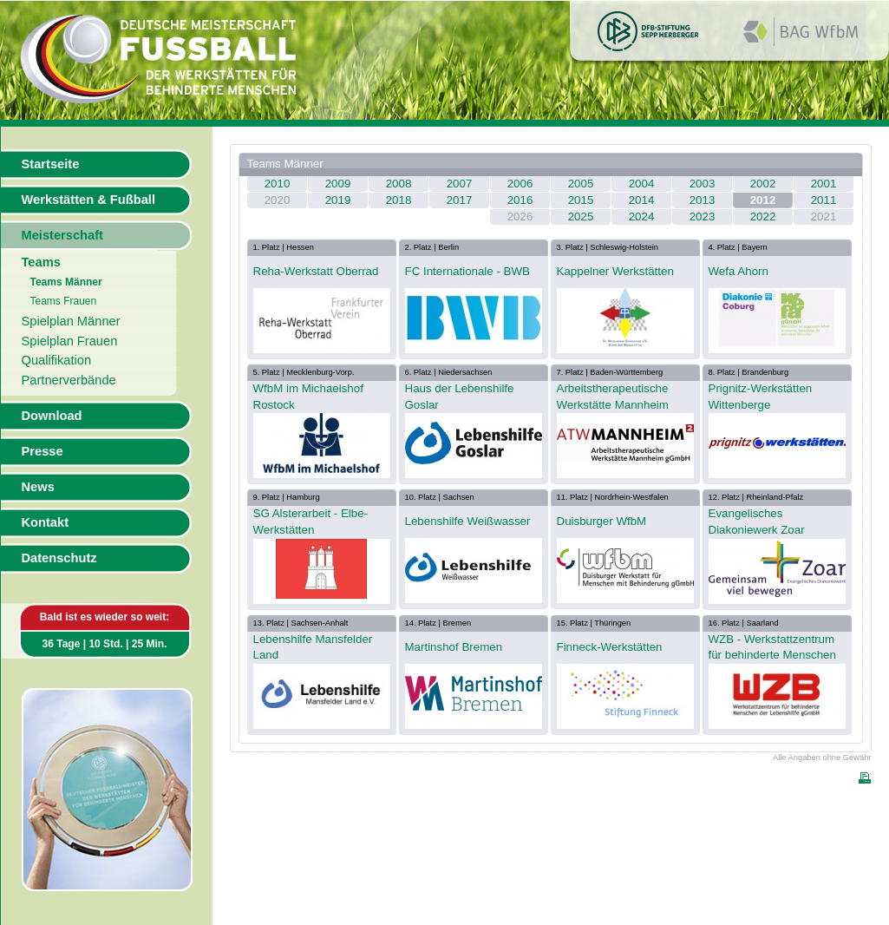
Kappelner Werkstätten (615, 271)
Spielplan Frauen (70, 341)
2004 (642, 183)
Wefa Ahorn (738, 271)
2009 (338, 183)
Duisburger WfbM (602, 521)
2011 (824, 200)
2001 (824, 183)
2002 (763, 183)
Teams (41, 262)
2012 (763, 200)
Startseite (51, 164)
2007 (460, 183)
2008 (399, 183)
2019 (338, 200)
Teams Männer (66, 282)
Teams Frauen (63, 301)
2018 (399, 200)
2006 (520, 183)
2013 (703, 200)
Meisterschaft (63, 235)
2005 (581, 183)
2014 (642, 200)
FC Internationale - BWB (467, 271)
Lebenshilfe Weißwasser (468, 521)
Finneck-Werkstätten (610, 646)
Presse (42, 451)
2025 (581, 216)
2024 (642, 216)
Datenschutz (59, 558)
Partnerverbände (69, 380)
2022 (763, 216)
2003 (703, 183)
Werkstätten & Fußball (88, 200)
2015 (581, 200)
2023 (703, 216)
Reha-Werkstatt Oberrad (316, 271)
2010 (278, 183)
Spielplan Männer (71, 321)
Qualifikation (57, 360)
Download (52, 416)
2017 (460, 200)
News (38, 487)
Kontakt (45, 522)
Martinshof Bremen (454, 646)
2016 (520, 200)
